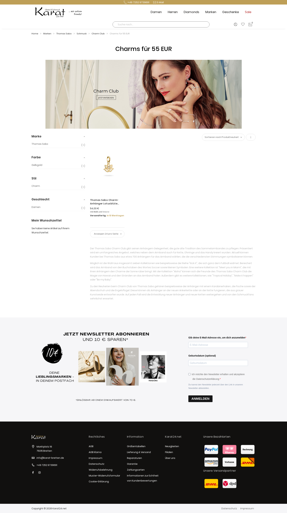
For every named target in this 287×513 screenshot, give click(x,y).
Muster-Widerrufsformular (104, 475)
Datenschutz (96, 464)
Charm (36, 186)
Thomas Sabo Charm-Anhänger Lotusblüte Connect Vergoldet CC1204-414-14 (108, 201)
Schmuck (82, 33)
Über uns (170, 458)
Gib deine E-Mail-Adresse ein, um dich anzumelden (216, 337)
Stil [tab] (34, 178)
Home (35, 33)
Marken (47, 33)
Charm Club (98, 33)
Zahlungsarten (136, 469)
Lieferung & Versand (139, 452)
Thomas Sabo (64, 33)
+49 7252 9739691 (47, 465)
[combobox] (161, 24)
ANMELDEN (200, 398)
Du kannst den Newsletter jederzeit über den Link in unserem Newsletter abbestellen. (215, 386)
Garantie (132, 464)
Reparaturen (134, 458)
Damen (36, 207)
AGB (91, 446)
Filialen (169, 452)
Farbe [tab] (36, 157)
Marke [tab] (36, 136)
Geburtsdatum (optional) (202, 355)
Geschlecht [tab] (40, 199)
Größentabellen (136, 446)
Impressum (95, 458)
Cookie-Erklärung (99, 481)
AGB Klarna (95, 452)
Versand (105, 212)
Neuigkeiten (172, 446)
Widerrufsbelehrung (100, 469)
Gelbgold (37, 165)
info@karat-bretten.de (50, 458)
